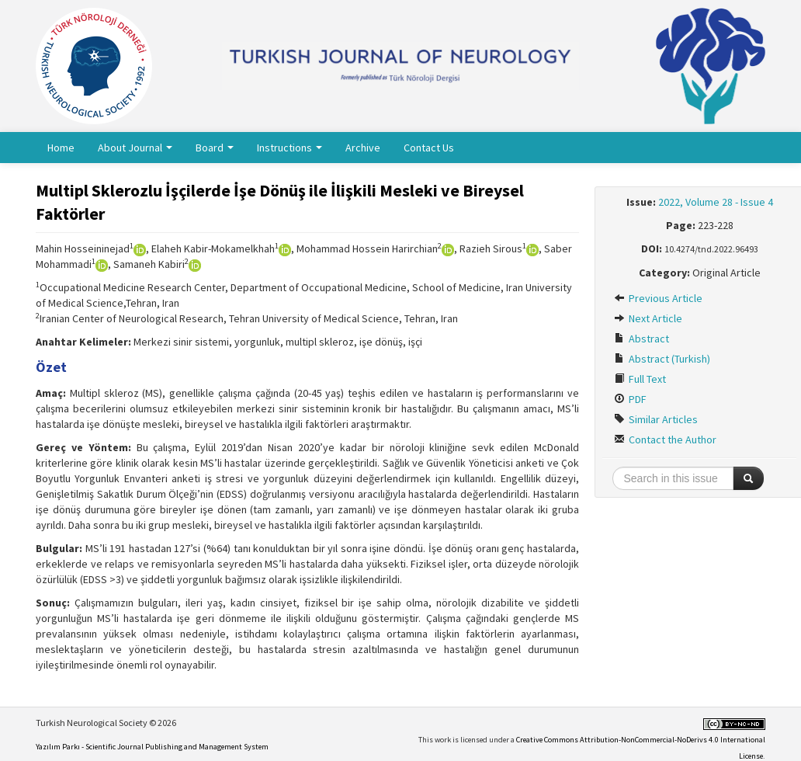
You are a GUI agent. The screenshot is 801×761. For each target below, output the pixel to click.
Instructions (289, 148)
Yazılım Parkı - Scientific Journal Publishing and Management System (152, 747)
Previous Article (658, 298)
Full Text (640, 379)
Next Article (648, 318)
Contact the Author (665, 440)
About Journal (135, 148)
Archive (362, 148)
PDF (630, 399)
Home (61, 148)
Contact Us (429, 148)
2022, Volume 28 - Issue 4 (715, 202)
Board (215, 148)
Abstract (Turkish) (662, 359)
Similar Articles (656, 419)
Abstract (641, 339)
